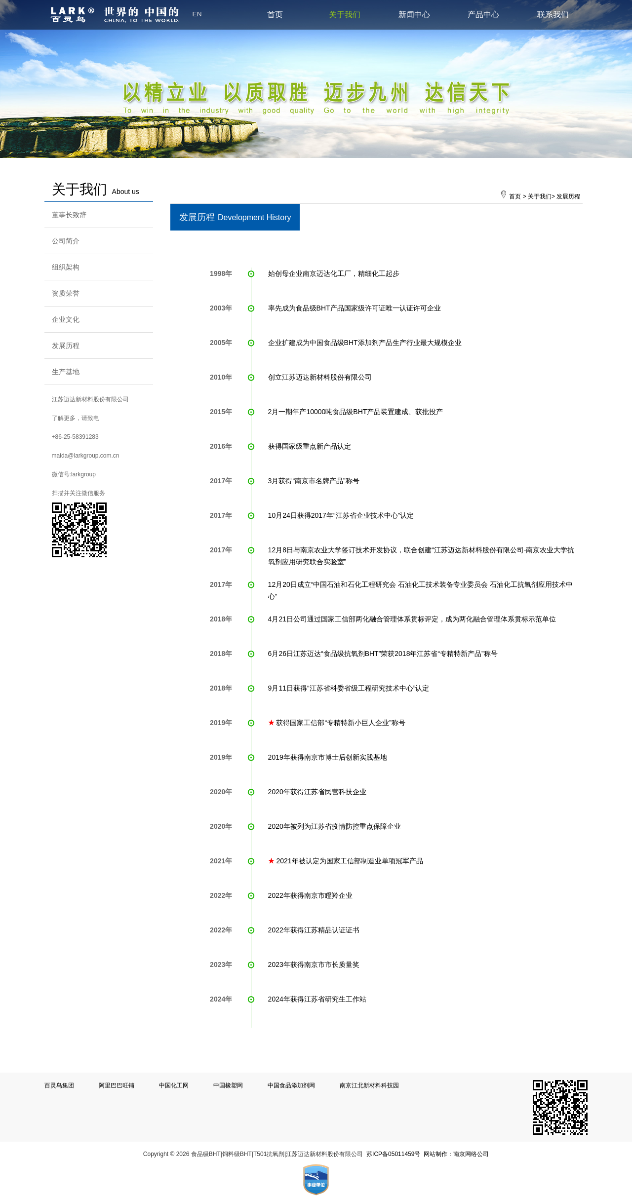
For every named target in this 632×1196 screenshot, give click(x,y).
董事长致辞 (69, 215)
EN (197, 14)
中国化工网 (174, 1085)
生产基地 (65, 372)
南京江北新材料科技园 (369, 1085)
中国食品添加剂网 (291, 1085)
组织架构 (65, 267)
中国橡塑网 (228, 1085)
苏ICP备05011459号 (393, 1154)
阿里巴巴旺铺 (116, 1085)
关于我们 (344, 14)
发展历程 (65, 345)
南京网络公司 (471, 1154)
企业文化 (65, 319)
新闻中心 (414, 14)
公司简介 (65, 241)
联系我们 (553, 14)
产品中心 (483, 14)
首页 (275, 14)
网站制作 (435, 1154)
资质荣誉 (65, 293)
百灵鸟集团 (59, 1085)
